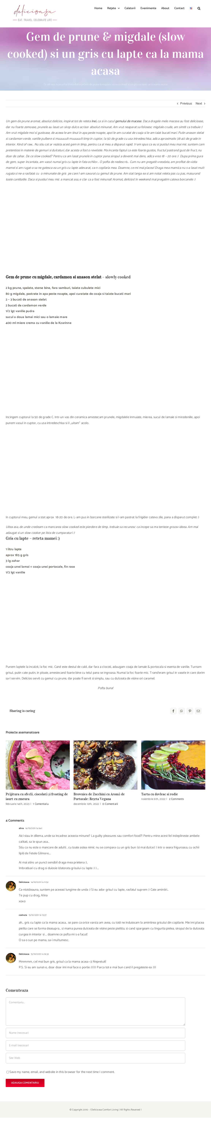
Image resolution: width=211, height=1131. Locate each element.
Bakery (78, 84)
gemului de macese (128, 121)
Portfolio (69, 84)
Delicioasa (24, 882)
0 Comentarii (110, 804)
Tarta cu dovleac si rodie (159, 794)
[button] (199, 8)
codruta (23, 915)
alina (21, 828)
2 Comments (176, 799)
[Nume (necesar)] (95, 1033)
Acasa (59, 84)
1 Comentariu (40, 804)
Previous (186, 103)
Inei (93, 121)
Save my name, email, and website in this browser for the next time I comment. (62, 1072)
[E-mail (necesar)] (95, 1045)
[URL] (95, 1058)
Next (199, 103)
